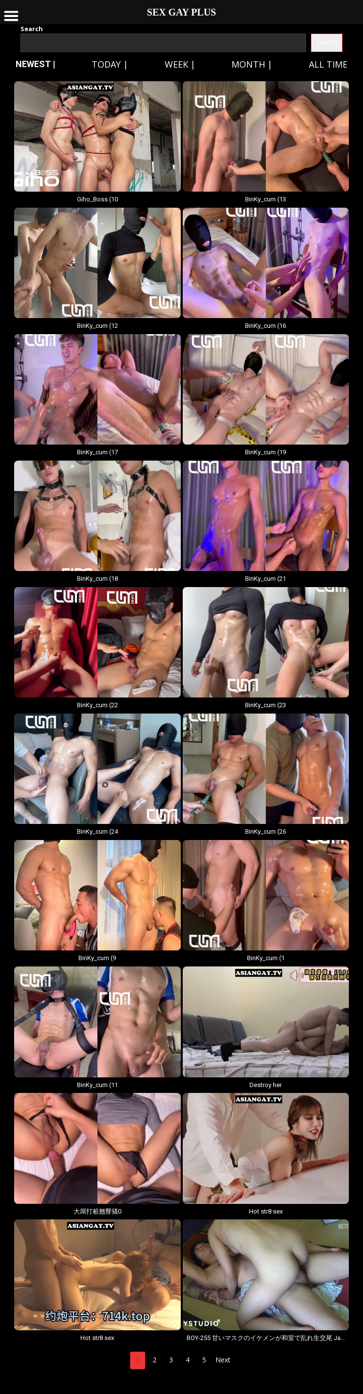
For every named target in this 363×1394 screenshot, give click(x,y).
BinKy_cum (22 (97, 705)
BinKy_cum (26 (265, 831)
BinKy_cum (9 (97, 958)
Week (176, 64)
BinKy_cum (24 (97, 831)
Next (222, 1359)
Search (31, 28)
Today (106, 64)
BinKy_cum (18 (97, 578)
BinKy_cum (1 (266, 958)
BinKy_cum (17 (97, 452)
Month (248, 64)
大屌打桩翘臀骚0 (97, 1211)
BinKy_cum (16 (265, 325)
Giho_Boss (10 (97, 199)
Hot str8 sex (266, 1211)
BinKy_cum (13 (265, 199)
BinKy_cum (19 (265, 452)
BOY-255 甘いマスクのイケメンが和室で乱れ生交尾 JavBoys (266, 1337)
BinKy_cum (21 (265, 578)
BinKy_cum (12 (97, 325)
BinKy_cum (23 (265, 705)
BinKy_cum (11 (97, 1085)
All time (328, 64)
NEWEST (33, 64)
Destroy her (265, 1085)
